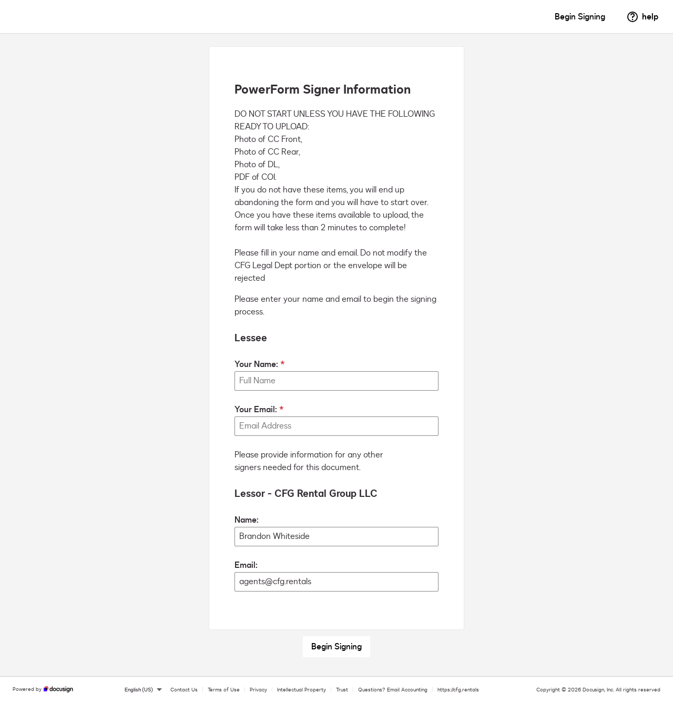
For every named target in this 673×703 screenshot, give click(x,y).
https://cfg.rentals (458, 690)
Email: (246, 565)
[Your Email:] (336, 426)
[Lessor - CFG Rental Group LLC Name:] (336, 536)
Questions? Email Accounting (392, 690)
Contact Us (184, 690)
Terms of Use (224, 690)
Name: (246, 520)
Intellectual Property (301, 690)
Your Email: (255, 409)
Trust (342, 690)
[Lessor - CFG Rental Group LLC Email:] (336, 582)
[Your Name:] (336, 381)
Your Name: (256, 364)
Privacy (258, 690)
